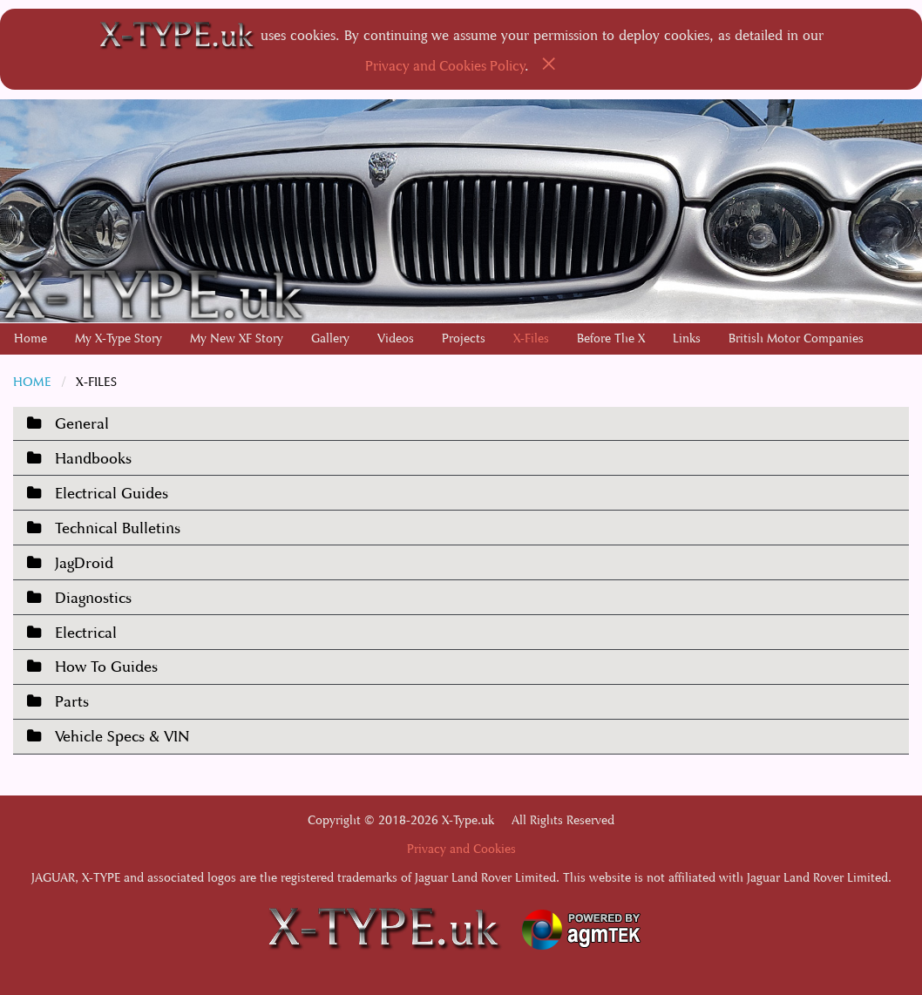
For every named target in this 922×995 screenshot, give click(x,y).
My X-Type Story (118, 338)
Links (687, 338)
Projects (463, 338)
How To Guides (106, 667)
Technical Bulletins (117, 528)
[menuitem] (30, 339)
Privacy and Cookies (461, 849)
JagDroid (84, 563)
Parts (72, 702)
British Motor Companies (796, 338)
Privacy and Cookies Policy (445, 66)
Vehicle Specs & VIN (122, 737)
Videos (395, 338)
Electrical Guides (111, 493)
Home (30, 338)
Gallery (330, 338)
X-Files (531, 338)
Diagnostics (93, 598)
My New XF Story (236, 338)
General (82, 424)
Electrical (86, 633)
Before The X (611, 338)
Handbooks (93, 459)
